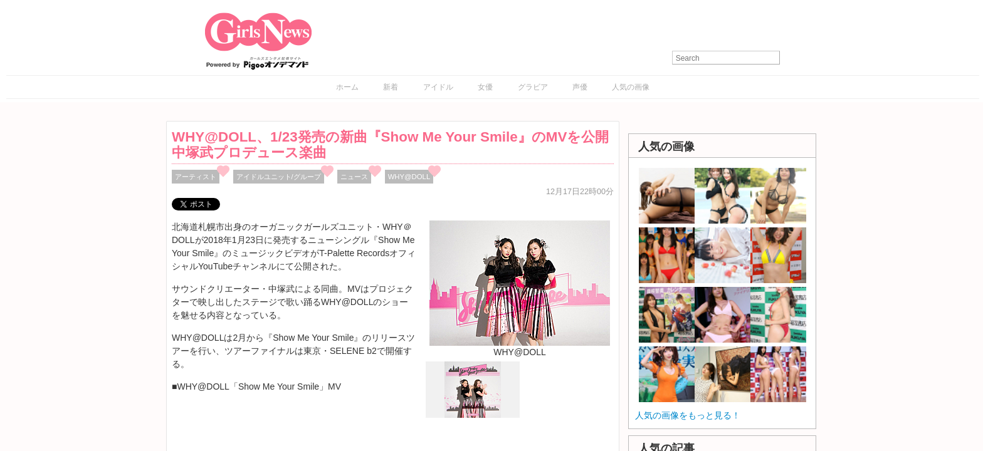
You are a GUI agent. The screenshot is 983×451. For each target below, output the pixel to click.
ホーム (347, 87)
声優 (579, 87)
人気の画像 (630, 87)
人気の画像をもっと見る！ (687, 415)
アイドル (438, 87)
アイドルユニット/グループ (278, 176)
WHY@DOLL (409, 176)
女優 (485, 87)
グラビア (533, 87)
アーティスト (195, 176)
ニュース (354, 176)
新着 (390, 87)
